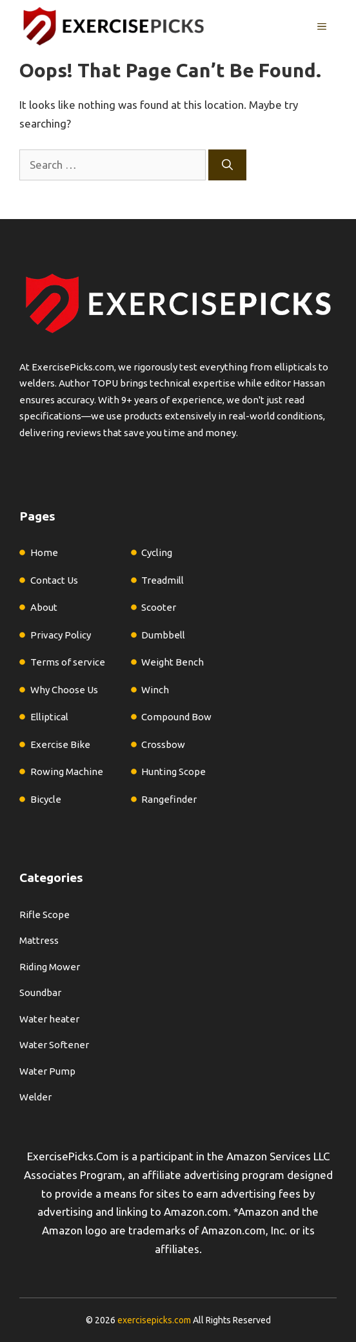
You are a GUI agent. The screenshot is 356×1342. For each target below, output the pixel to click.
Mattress (39, 940)
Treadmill (162, 580)
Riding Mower (49, 966)
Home (44, 552)
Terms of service (67, 662)
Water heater (49, 1018)
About (43, 607)
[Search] (227, 164)
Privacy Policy (60, 634)
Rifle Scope (44, 914)
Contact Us (54, 580)
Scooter (158, 607)
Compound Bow (176, 716)
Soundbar (40, 992)
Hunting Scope (173, 771)
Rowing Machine (66, 771)
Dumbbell (163, 634)
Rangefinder (169, 799)
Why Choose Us (64, 689)
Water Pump (47, 1071)
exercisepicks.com (154, 1320)
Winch (155, 689)
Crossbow (163, 744)
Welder (35, 1096)
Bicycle (45, 799)
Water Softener (54, 1044)
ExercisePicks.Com (73, 1156)
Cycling (156, 552)
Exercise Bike (60, 744)
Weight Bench (172, 662)
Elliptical (49, 716)
